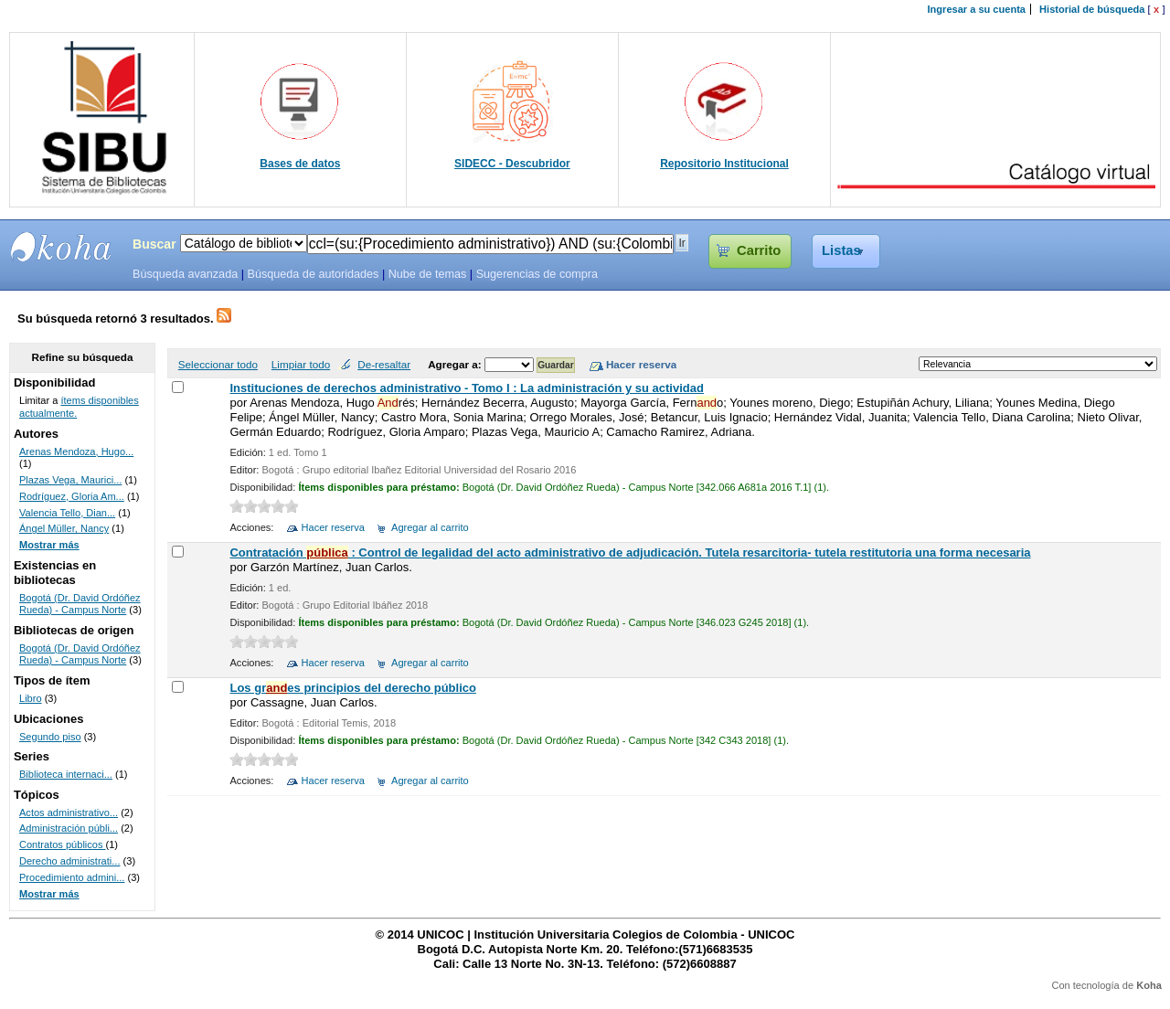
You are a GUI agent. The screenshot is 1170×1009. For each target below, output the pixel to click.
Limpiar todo (300, 364)
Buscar (154, 244)
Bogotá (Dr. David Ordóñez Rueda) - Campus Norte (80, 604)
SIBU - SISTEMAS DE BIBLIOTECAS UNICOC (61, 246)
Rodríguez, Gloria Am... (71, 496)
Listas (841, 250)
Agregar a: (456, 364)
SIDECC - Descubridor (512, 163)
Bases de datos (300, 163)
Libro (30, 698)
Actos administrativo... (68, 812)
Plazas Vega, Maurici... (70, 479)
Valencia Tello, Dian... (67, 512)
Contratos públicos (62, 844)
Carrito (759, 250)
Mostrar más (49, 544)
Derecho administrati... (70, 860)
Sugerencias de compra (537, 274)
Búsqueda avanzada (185, 274)
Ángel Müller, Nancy (64, 528)
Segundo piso (50, 736)
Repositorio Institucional (724, 163)
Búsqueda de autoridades (312, 274)
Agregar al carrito (430, 527)
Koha (1149, 985)
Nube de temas (427, 274)
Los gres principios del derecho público (352, 688)
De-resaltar (383, 364)
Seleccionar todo (218, 364)
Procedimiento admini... (71, 877)
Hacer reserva (333, 527)
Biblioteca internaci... (65, 774)
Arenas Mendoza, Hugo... (76, 451)
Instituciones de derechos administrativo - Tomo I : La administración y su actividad (466, 388)
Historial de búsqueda (1091, 9)
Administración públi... (68, 828)
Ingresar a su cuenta (977, 9)
